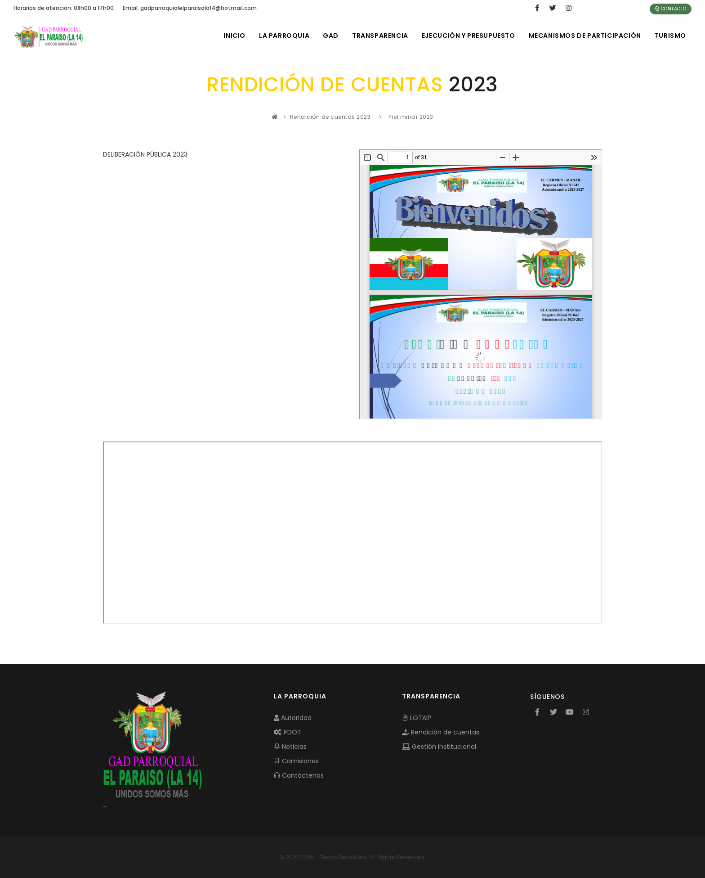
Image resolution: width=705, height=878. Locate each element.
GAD (331, 35)
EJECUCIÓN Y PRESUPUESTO (468, 35)
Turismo (670, 35)
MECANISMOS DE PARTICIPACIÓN (585, 35)
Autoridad (293, 717)
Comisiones (296, 760)
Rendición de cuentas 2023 (330, 117)
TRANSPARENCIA (380, 35)
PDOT (287, 732)
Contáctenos (299, 775)
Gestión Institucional (439, 746)
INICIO (234, 35)
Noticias (290, 746)
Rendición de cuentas (440, 732)
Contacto (671, 8)
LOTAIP (416, 717)
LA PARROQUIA (284, 35)
